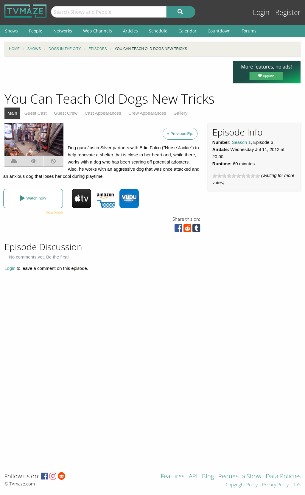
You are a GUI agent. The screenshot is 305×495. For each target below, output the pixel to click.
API (193, 476)
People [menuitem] (35, 31)
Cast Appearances (103, 113)
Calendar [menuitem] (187, 31)
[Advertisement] (114, 74)
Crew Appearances (147, 113)
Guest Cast (35, 113)
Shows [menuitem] (11, 31)
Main (12, 113)
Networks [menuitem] (62, 31)
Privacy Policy (275, 485)
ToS (297, 485)
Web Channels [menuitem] (97, 31)
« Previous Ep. (180, 133)
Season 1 (241, 142)
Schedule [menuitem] (158, 31)
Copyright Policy (242, 485)
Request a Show (239, 476)
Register (288, 12)
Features (172, 476)
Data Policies (283, 476)
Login (261, 12)
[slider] (236, 175)
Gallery (180, 113)
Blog (208, 476)
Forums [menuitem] (249, 31)
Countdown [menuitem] (219, 31)
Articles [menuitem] (130, 31)
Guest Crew (65, 113)
